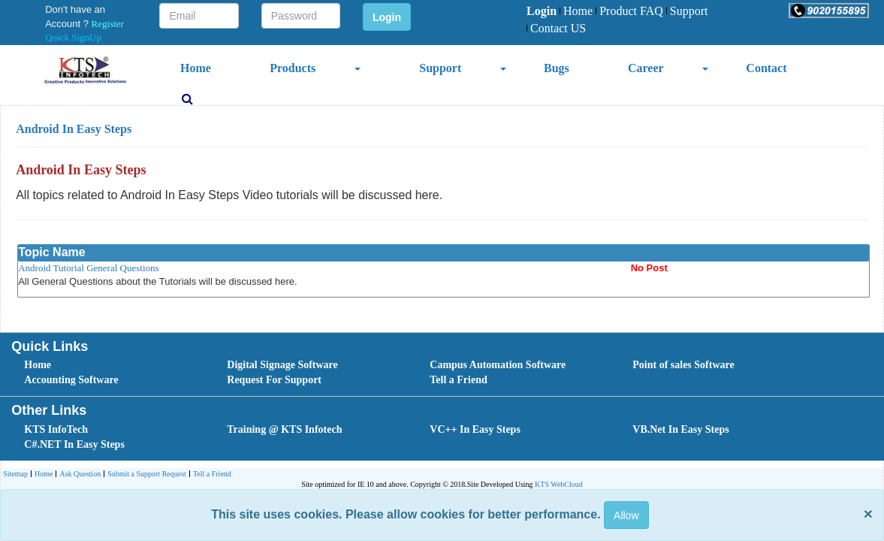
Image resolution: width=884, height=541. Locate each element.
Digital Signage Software (282, 364)
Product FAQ (629, 11)
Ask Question (78, 474)
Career (646, 68)
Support (687, 11)
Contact (766, 68)
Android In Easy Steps (73, 128)
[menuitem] (541, 11)
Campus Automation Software (498, 364)
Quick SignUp (73, 37)
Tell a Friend (458, 379)
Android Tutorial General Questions (88, 268)
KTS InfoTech (56, 429)
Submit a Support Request (145, 474)
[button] (829, 10)
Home (576, 11)
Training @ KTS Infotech (284, 429)
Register (108, 23)
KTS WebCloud (559, 484)
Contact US (556, 28)
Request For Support (274, 379)
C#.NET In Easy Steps (74, 444)
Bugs (556, 68)
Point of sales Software (683, 364)
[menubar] (626, 20)
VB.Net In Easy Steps (680, 429)
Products (292, 68)
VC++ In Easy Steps (475, 429)
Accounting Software (71, 379)
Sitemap (15, 474)
